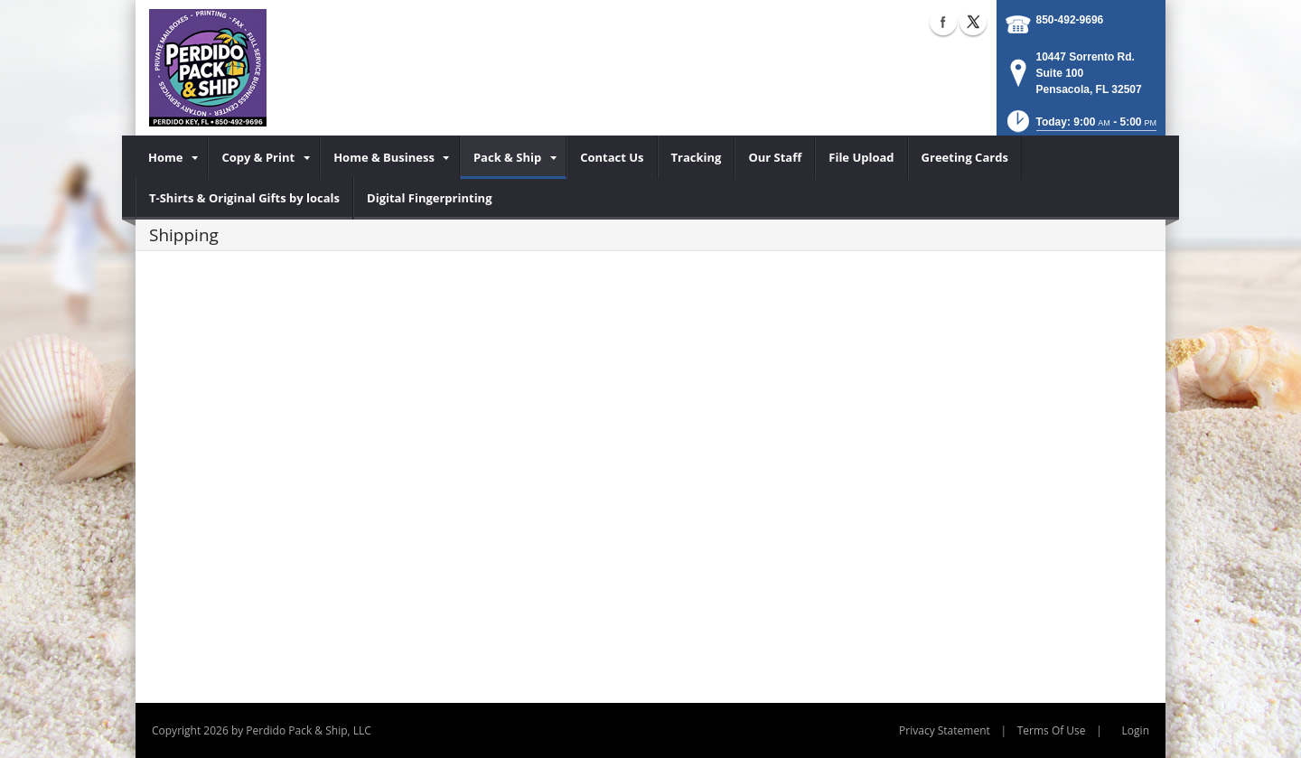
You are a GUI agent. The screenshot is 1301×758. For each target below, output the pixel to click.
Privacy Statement (944, 730)
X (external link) (973, 21)
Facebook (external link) (943, 21)
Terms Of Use (1051, 730)
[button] (1080, 127)
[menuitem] (172, 157)
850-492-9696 (1070, 20)
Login (1135, 730)
